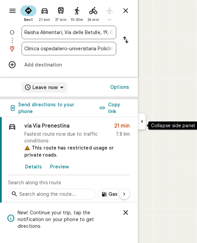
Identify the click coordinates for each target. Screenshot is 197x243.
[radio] (28, 13)
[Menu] (12, 11)
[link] (69, 160)
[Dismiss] (126, 213)
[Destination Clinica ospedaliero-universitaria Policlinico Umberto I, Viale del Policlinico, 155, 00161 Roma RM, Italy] (69, 49)
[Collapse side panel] (142, 121)
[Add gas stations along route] (110, 194)
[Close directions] (126, 11)
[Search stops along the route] (52, 194)
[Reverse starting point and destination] (125, 40)
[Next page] (124, 194)
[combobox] (69, 32)
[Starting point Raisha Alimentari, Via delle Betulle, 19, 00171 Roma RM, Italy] (69, 32)
